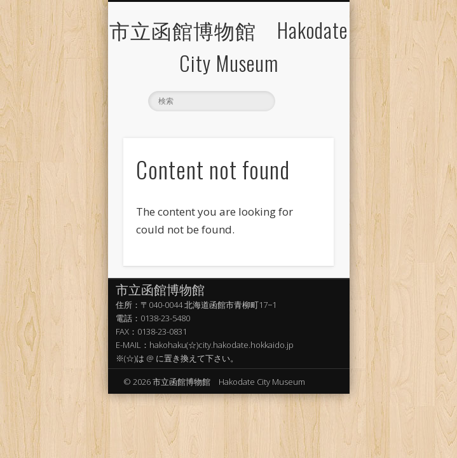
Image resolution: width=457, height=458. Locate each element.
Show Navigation (302, 67)
